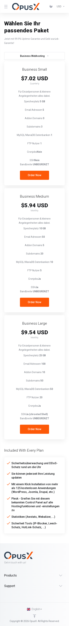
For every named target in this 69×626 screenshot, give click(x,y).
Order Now (34, 175)
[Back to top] (34, 616)
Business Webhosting (34, 56)
